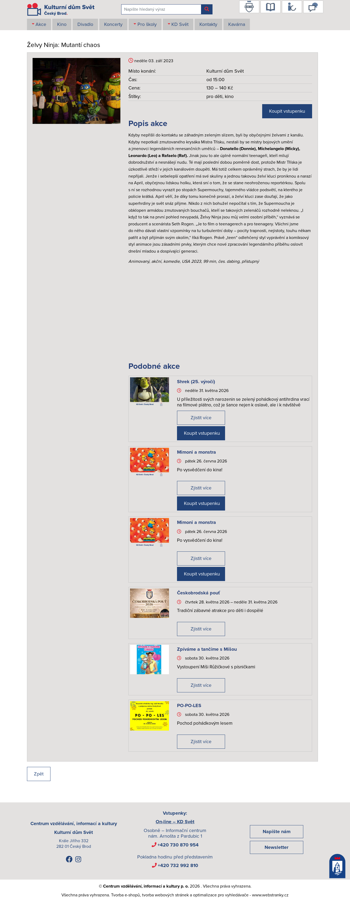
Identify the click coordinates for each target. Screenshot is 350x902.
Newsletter (276, 847)
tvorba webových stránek (165, 895)
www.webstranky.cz (270, 895)
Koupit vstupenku (287, 111)
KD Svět (179, 24)
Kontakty (208, 24)
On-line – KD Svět (175, 822)
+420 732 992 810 (178, 865)
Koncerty (113, 24)
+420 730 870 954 (178, 845)
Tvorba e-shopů (125, 895)
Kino (61, 24)
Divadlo (85, 24)
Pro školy (147, 24)
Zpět (39, 774)
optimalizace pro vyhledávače (221, 895)
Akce (41, 24)
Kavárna (236, 24)
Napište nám (276, 831)
